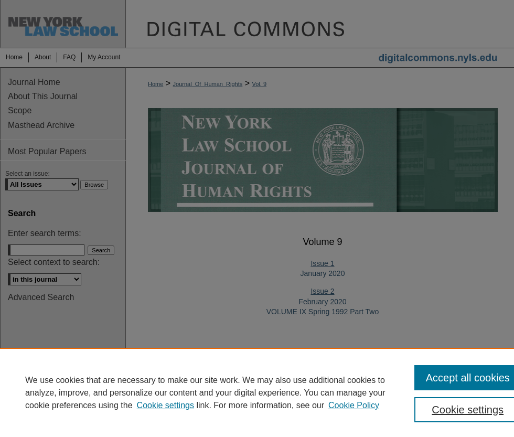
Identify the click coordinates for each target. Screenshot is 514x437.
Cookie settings (165, 405)
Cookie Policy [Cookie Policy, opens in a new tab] (353, 405)
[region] (257, 392)
